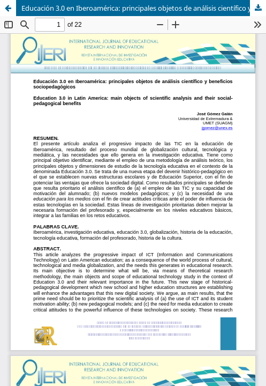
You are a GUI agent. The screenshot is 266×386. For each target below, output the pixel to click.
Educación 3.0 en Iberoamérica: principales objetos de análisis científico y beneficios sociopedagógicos (143, 8)
